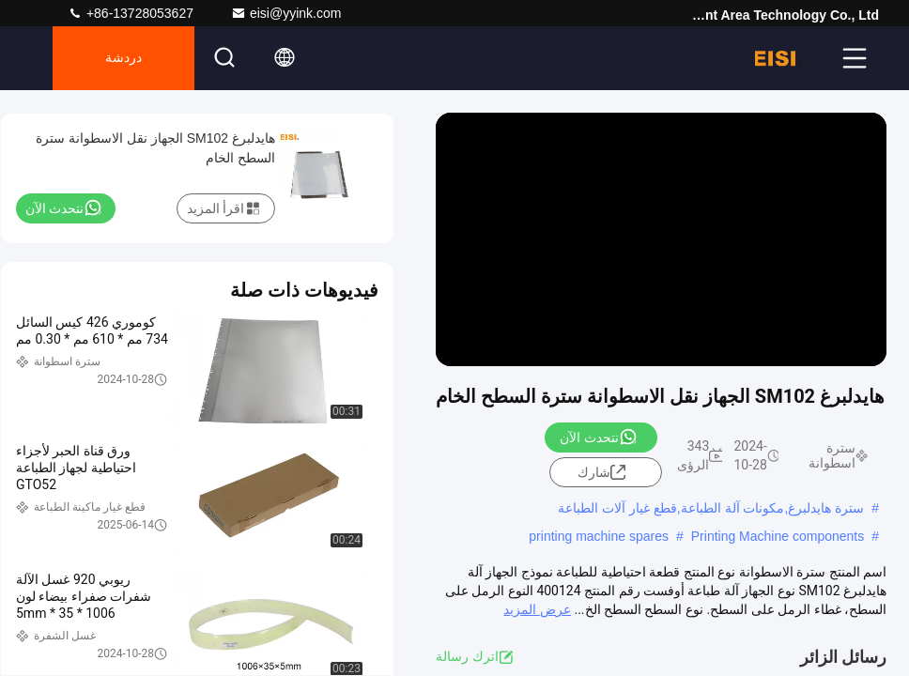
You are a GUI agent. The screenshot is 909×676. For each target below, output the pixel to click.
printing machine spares (599, 536)
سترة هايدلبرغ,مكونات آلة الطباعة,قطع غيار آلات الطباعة (711, 507)
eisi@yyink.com (286, 13)
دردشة (123, 58)
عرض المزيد (536, 609)
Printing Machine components (777, 536)
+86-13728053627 (130, 13)
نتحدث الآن (598, 436)
